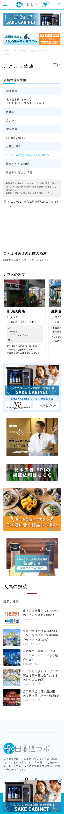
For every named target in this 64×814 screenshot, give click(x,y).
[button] (59, 4)
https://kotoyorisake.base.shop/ (27, 155)
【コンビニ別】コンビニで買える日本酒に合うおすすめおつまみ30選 (40, 675)
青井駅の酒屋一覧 (40, 50)
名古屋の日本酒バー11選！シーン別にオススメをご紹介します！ (41, 655)
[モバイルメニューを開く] (5, 4)
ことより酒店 (18, 66)
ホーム (6, 50)
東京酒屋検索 (20, 50)
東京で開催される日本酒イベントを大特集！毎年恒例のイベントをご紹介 (40, 635)
